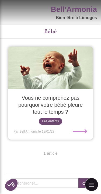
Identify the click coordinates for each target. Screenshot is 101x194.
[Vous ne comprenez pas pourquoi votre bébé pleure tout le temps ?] (50, 68)
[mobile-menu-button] (91, 184)
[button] (11, 184)
